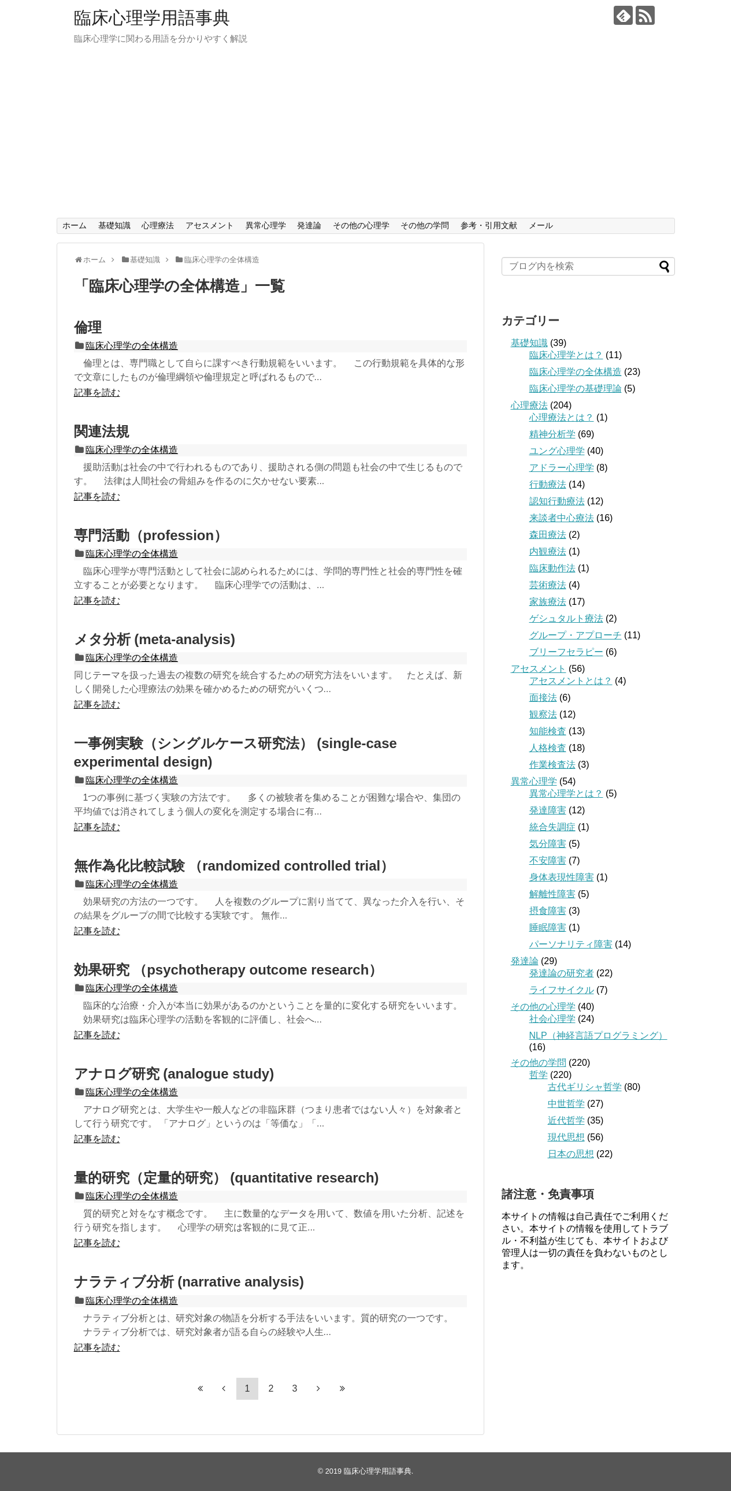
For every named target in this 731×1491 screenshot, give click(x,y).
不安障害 (547, 860)
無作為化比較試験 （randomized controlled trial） (234, 865)
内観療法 (547, 551)
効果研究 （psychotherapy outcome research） (228, 969)
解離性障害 (552, 894)
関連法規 (101, 431)
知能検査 (547, 731)
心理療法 (158, 225)
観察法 (543, 714)
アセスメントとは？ (571, 681)
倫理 (88, 327)
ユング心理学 (557, 451)
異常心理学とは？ (566, 793)
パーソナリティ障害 (571, 944)
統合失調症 (552, 827)
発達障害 (547, 810)
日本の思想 (571, 1154)
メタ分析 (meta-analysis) (154, 639)
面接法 (543, 697)
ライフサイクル (561, 990)
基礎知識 (114, 225)
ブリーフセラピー (566, 652)
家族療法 (547, 602)
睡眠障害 (547, 927)
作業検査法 (552, 764)
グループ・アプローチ (575, 635)
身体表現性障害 (561, 877)
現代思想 (566, 1137)
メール (541, 225)
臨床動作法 (552, 568)
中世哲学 (566, 1104)
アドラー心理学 (561, 468)
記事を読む (97, 392)
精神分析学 (552, 434)
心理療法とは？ (561, 417)
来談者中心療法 (561, 518)
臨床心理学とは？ (566, 355)
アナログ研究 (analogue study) (174, 1073)
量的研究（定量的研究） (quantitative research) (226, 1177)
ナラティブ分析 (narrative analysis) (189, 1281)
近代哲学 (566, 1120)
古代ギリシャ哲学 (585, 1087)
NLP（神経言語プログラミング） (598, 1035)
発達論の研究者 (561, 973)
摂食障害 (547, 911)
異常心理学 (266, 225)
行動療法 (547, 484)
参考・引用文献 (489, 225)
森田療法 (547, 535)
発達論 (309, 225)
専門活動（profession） (151, 535)
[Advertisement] (366, 131)
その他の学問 (424, 225)
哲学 (538, 1075)
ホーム (74, 225)
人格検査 (547, 748)
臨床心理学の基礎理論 (575, 388)
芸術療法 (547, 585)
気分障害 (547, 844)
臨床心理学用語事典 (152, 17)
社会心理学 (552, 1019)
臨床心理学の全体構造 (132, 346)
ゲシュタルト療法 (566, 618)
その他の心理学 (361, 225)
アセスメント (209, 225)
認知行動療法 (557, 501)
